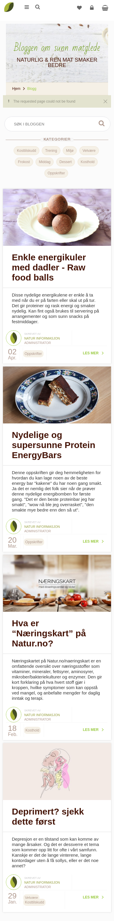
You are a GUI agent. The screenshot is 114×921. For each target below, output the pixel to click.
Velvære (89, 151)
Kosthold (88, 162)
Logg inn (93, 10)
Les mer (91, 353)
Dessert (66, 162)
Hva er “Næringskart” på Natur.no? (49, 633)
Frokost (24, 162)
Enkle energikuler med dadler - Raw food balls (49, 267)
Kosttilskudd (26, 151)
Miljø (69, 151)
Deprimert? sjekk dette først (48, 816)
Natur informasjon (42, 338)
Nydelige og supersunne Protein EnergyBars (53, 445)
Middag (44, 162)
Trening (51, 151)
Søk (101, 123)
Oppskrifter (56, 173)
